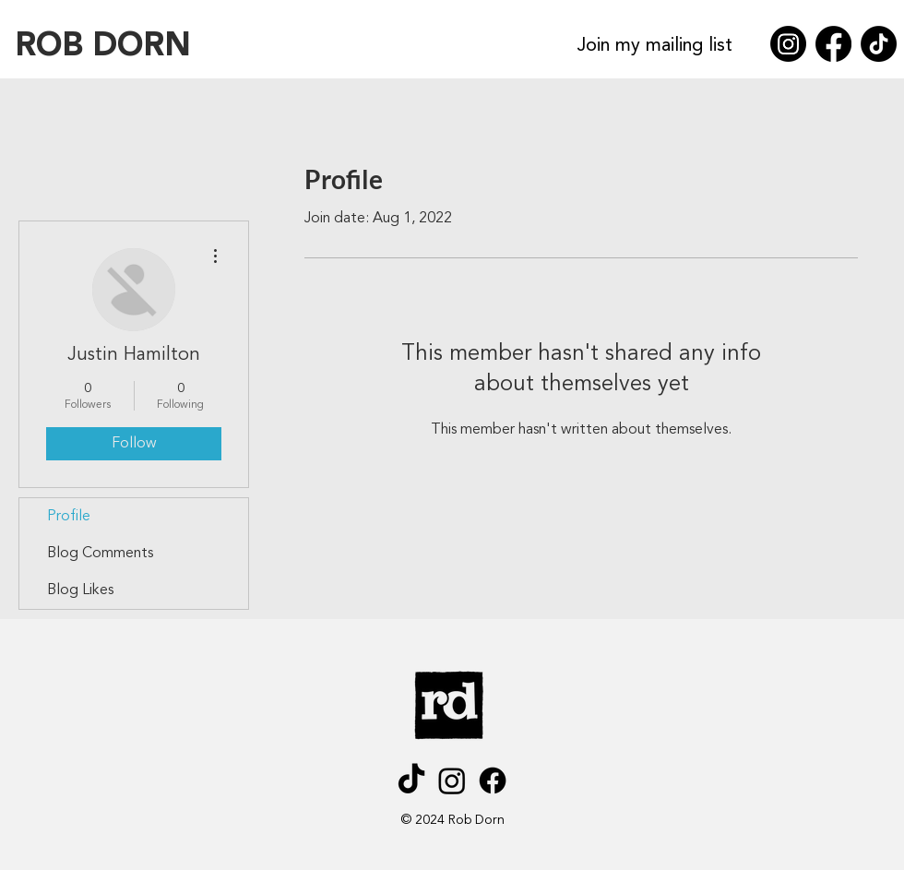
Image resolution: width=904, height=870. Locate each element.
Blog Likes (80, 590)
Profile (68, 516)
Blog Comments (100, 553)
